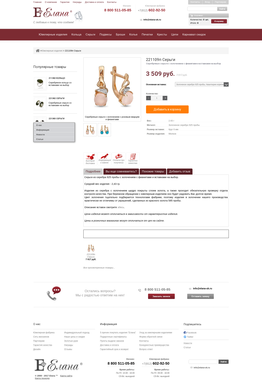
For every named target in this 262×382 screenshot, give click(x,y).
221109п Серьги (91, 255)
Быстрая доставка (90, 159)
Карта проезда (42, 378)
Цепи (174, 34)
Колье (133, 34)
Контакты (111, 2)
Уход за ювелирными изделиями (155, 332)
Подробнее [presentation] (93, 171)
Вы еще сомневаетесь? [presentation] (121, 171)
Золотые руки (71, 341)
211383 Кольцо (57, 138)
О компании (51, 2)
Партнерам (220, 2)
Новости (40, 232)
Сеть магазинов (41, 336)
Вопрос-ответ (146, 349)
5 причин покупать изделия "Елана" (118, 332)
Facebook (191, 332)
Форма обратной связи (150, 336)
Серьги (90, 34)
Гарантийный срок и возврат (114, 349)
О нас (39, 223)
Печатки (147, 34)
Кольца (76, 34)
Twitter (190, 337)
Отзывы (68, 349)
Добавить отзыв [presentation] (179, 171)
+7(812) (151, 10)
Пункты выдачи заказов (112, 341)
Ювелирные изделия (53, 34)
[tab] (93, 172)
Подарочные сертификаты (113, 336)
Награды (77, 2)
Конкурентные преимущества (154, 345)
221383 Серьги (56, 118)
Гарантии (65, 2)
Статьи (39, 237)
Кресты (162, 34)
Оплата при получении (118, 159)
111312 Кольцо (57, 159)
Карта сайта (66, 375)
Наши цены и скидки (74, 336)
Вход (207, 2)
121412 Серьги (56, 200)
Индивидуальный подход (76, 332)
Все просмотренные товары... (99, 267)
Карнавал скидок (194, 34)
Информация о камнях (105, 159)
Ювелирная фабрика (43, 332)
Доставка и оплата (94, 2)
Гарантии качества (133, 159)
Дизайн (37, 349)
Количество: (152, 93)
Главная (37, 2)
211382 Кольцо (57, 78)
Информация (42, 228)
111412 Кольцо (57, 180)
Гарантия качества (42, 345)
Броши (120, 34)
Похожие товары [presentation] (153, 171)
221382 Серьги (56, 98)
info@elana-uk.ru (152, 19)
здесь (121, 207)
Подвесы (105, 34)
